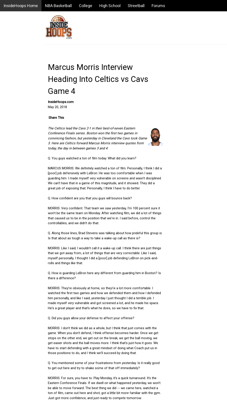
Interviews (10, 260)
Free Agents (11, 250)
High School (110, 5)
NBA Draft (10, 307)
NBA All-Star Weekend (19, 317)
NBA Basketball (58, 5)
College (85, 5)
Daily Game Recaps (17, 130)
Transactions (12, 171)
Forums (158, 5)
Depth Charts (12, 270)
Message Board (14, 93)
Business (9, 375)
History (8, 280)
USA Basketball (14, 396)
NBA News (10, 62)
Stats (6, 140)
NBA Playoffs (12, 328)
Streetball (136, 5)
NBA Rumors (12, 72)
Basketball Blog (14, 82)
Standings (10, 151)
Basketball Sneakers (17, 365)
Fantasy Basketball (16, 208)
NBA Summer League (18, 338)
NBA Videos (11, 181)
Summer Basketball (17, 406)
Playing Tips (11, 386)
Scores (8, 119)
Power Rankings (14, 218)
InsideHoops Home (21, 5)
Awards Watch (13, 229)
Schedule (9, 161)
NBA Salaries (12, 239)
